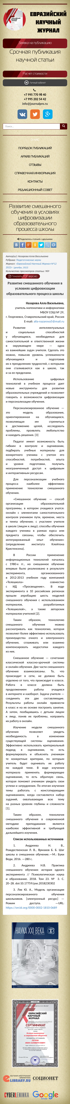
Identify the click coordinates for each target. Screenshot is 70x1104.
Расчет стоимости (35, 74)
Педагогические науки (28, 260)
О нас (35, 140)
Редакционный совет (35, 190)
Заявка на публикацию (35, 43)
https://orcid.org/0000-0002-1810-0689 (31, 908)
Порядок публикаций (35, 148)
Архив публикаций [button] (35, 156)
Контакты (35, 182)
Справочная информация (35, 173)
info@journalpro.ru (35, 104)
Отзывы (35, 165)
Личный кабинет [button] (35, 83)
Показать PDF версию (23, 276)
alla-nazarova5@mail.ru (49, 321)
